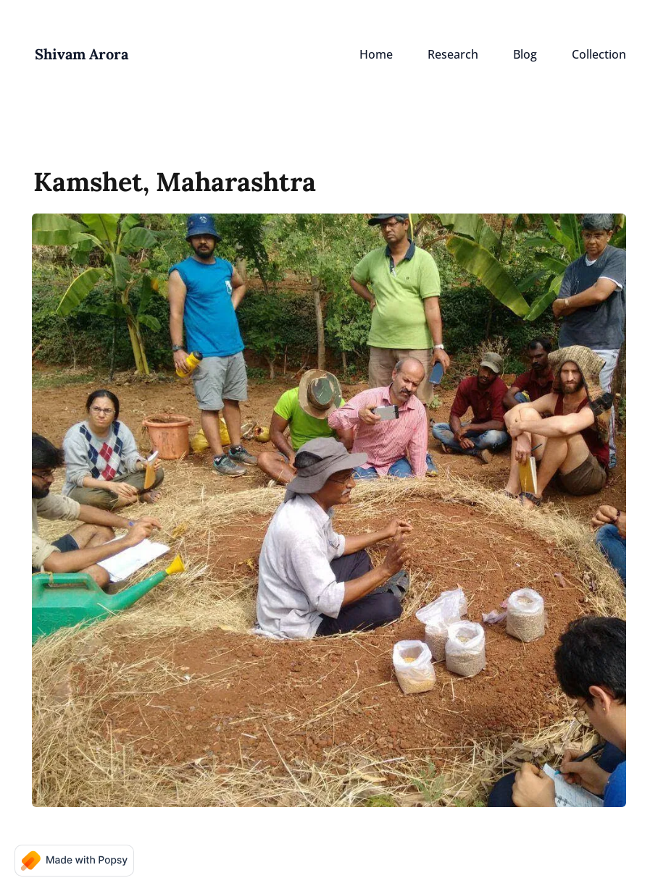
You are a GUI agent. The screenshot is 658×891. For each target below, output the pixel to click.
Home (376, 54)
